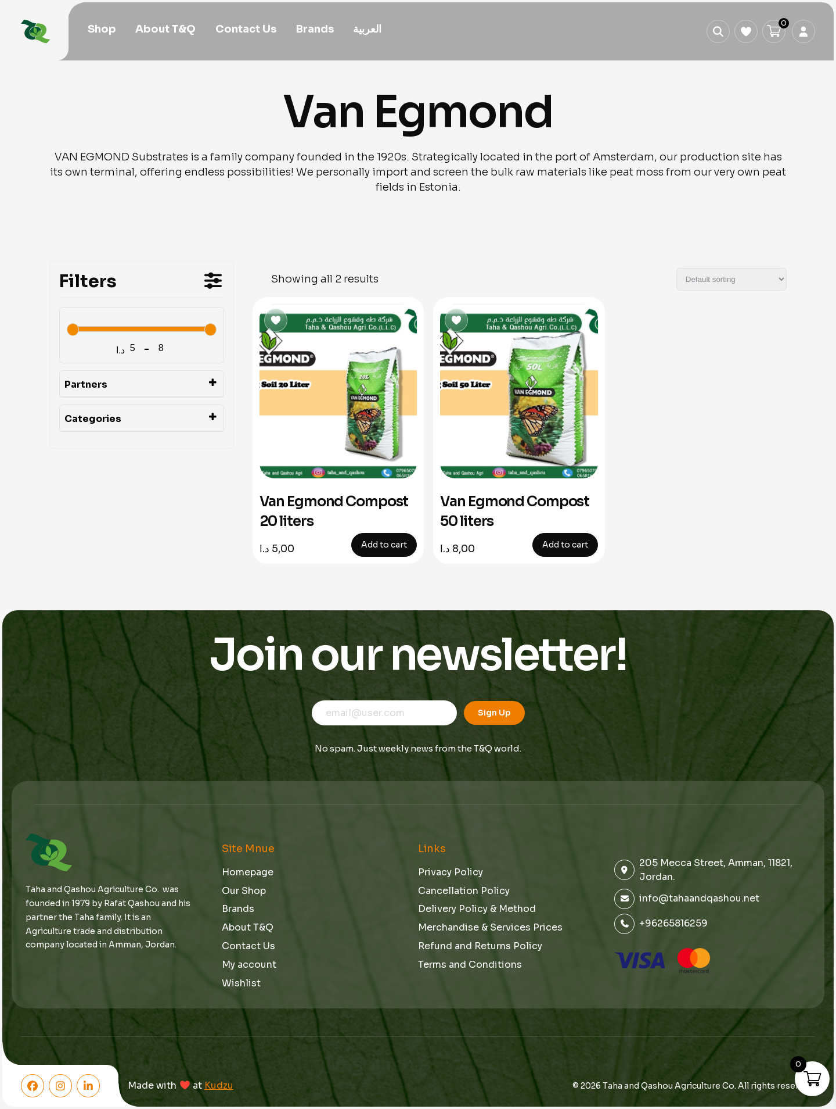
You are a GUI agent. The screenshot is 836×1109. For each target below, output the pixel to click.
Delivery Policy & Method (477, 909)
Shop (102, 30)
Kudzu (218, 1086)
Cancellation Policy (464, 891)
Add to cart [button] (384, 544)
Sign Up (494, 712)
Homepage (247, 872)
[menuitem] (367, 30)
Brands (315, 30)
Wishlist (241, 983)
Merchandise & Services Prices (490, 927)
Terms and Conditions (470, 964)
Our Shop (244, 891)
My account (249, 964)
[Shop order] (731, 279)
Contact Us (245, 30)
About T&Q (165, 30)
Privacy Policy (450, 872)
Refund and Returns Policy (480, 946)
